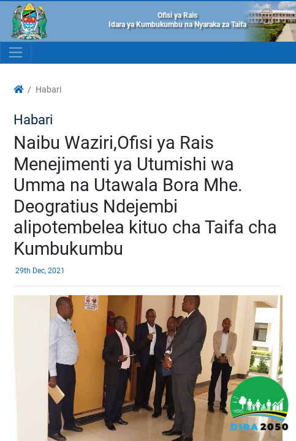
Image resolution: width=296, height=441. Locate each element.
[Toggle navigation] (15, 53)
